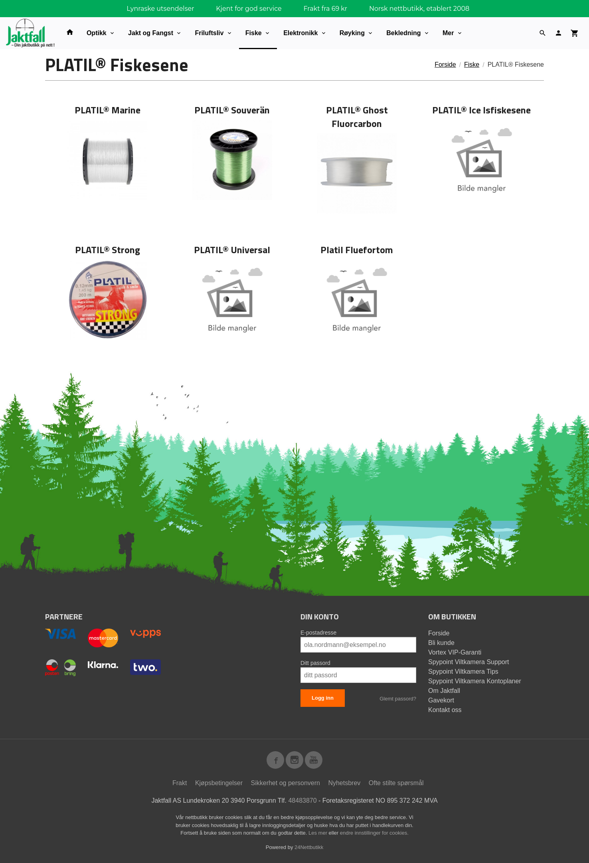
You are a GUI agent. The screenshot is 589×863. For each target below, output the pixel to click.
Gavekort (441, 700)
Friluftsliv (209, 33)
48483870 (302, 800)
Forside (445, 64)
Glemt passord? (397, 699)
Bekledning (403, 33)
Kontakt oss (445, 709)
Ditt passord (315, 663)
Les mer (318, 833)
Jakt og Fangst (150, 33)
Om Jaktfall (444, 690)
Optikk (97, 33)
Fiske (253, 33)
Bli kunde (441, 642)
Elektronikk (300, 33)
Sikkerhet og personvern (285, 783)
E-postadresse (318, 632)
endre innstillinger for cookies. (374, 833)
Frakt (179, 783)
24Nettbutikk (308, 847)
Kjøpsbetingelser (219, 783)
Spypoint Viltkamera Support (468, 662)
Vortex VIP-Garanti (454, 652)
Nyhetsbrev (344, 783)
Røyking (352, 33)
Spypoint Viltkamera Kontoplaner (474, 681)
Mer (448, 33)
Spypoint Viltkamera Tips (463, 671)
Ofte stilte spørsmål (396, 783)
